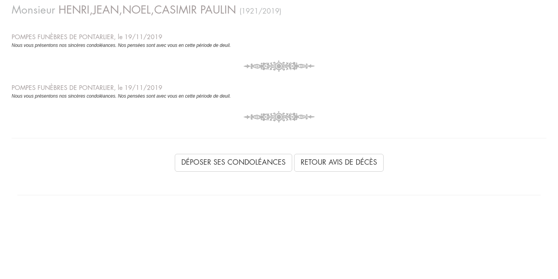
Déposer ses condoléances (233, 162)
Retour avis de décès (339, 162)
